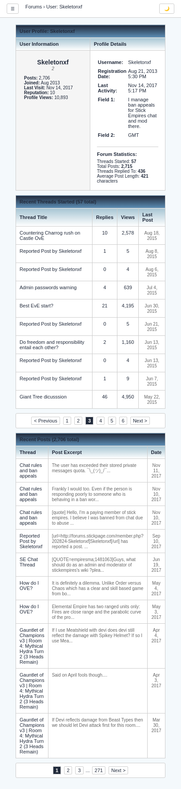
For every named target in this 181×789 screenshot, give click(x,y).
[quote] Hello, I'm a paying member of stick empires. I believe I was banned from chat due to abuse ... (97, 518)
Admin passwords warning (48, 287)
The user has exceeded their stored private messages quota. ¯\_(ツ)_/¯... (94, 468)
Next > (140, 420)
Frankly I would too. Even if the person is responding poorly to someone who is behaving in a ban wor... (92, 494)
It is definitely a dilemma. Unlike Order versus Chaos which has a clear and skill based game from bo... (98, 588)
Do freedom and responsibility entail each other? (52, 344)
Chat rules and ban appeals (31, 470)
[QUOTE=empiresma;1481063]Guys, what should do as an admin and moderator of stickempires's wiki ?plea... (94, 565)
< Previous (45, 420)
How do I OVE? (29, 585)
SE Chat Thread (29, 562)
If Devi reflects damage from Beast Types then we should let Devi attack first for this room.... (97, 722)
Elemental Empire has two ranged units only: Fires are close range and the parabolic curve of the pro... (96, 612)
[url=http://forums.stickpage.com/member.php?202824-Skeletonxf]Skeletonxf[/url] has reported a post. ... (98, 541)
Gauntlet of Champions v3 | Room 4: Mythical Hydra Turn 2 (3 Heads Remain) (32, 646)
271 (99, 770)
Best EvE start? (36, 305)
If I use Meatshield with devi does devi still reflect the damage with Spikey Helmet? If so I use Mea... (97, 635)
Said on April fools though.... (80, 675)
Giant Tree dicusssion (43, 396)
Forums (33, 6)
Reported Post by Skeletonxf (50, 251)
